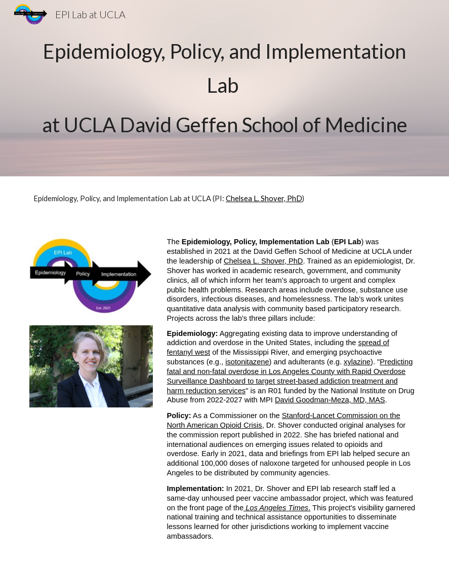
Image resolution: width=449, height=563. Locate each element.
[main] (224, 88)
